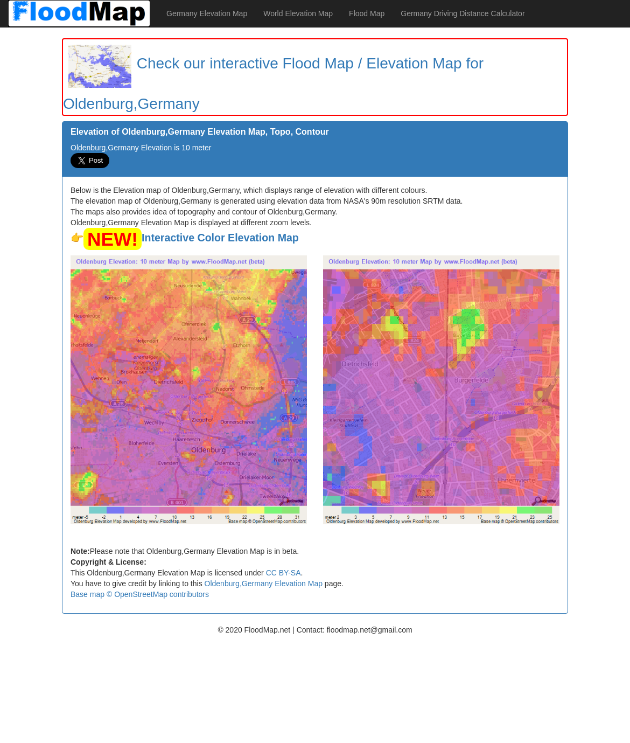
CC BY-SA (283, 572)
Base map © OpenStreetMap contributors (140, 594)
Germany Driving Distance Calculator (462, 13)
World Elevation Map (298, 13)
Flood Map (366, 13)
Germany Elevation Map (206, 13)
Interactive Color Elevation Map (220, 238)
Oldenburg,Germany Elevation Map (264, 583)
